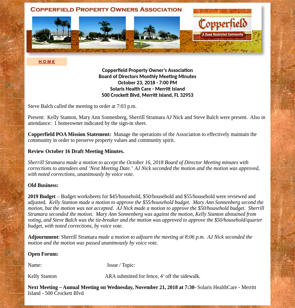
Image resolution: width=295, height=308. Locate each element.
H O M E (47, 61)
